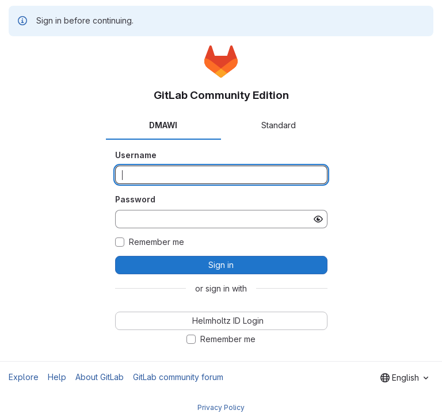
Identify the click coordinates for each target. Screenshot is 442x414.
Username (136, 155)
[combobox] (404, 378)
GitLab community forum (178, 377)
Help (57, 377)
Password (135, 199)
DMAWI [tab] (163, 125)
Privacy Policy (221, 407)
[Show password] (318, 219)
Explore (24, 377)
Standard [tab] (278, 125)
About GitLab (99, 377)
